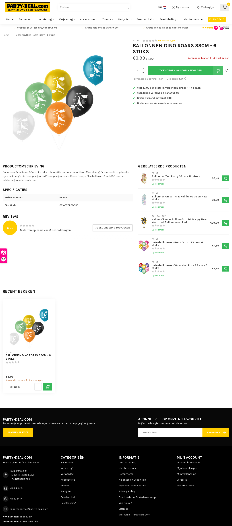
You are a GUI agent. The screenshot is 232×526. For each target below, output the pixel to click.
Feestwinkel (144, 19)
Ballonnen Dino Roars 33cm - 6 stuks (35, 35)
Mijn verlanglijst (186, 474)
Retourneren (126, 474)
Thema (107, 19)
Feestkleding (168, 19)
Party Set (124, 19)
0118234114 (16, 498)
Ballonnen (25, 19)
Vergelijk (15, 386)
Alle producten (185, 485)
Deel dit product (176, 78)
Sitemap (124, 508)
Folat (136, 41)
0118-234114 (16, 488)
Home (10, 19)
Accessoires (87, 19)
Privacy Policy (127, 491)
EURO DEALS (217, 19)
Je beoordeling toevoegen (112, 227)
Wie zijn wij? (125, 503)
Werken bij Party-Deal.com (134, 514)
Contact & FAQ (127, 462)
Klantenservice (193, 19)
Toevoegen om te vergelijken (148, 78)
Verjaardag (66, 19)
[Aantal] (38, 387)
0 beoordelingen (166, 40)
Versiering (45, 19)
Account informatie (188, 462)
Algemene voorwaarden (132, 485)
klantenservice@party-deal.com (29, 509)
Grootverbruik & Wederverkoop (137, 497)
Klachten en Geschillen (132, 479)
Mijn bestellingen (187, 468)
